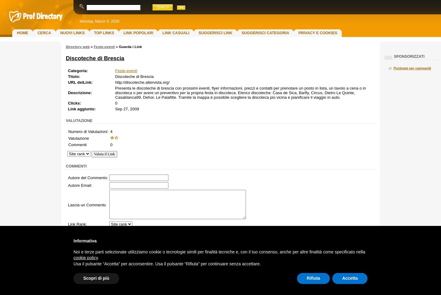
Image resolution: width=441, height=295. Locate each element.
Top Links (104, 33)
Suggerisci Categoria (265, 33)
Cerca (44, 33)
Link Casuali (175, 33)
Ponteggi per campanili (412, 68)
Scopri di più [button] (96, 278)
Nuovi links (72, 33)
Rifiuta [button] (313, 278)
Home (22, 33)
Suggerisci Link (215, 33)
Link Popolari (138, 33)
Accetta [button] (350, 278)
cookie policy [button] (86, 257)
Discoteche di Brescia (95, 58)
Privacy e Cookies (317, 33)
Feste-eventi (104, 47)
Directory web (78, 47)
